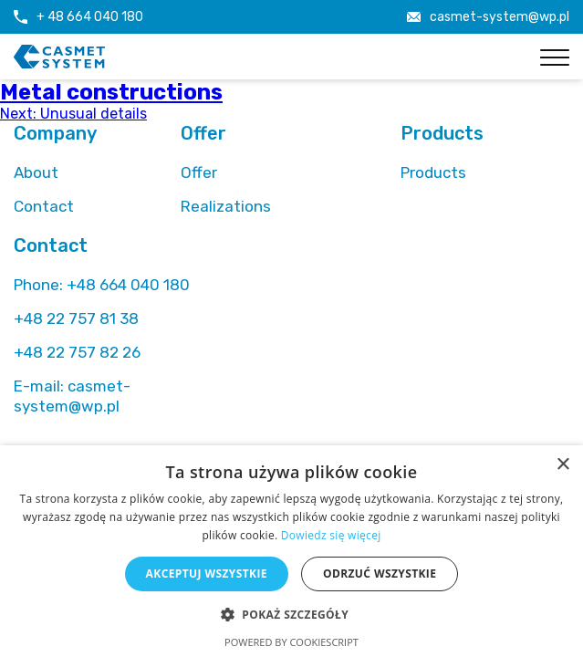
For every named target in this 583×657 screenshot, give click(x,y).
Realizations (226, 206)
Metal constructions (111, 92)
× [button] (562, 465)
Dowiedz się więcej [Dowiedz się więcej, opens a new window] (331, 535)
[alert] (291, 551)
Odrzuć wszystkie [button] (379, 573)
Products (433, 172)
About (36, 172)
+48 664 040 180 (102, 285)
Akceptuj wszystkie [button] (206, 573)
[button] (291, 613)
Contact (44, 206)
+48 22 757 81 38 (76, 318)
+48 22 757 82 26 (77, 352)
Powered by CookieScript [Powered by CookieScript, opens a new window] (291, 642)
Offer (199, 172)
